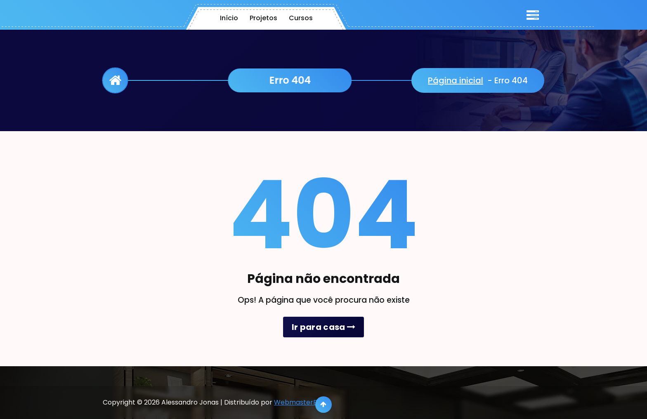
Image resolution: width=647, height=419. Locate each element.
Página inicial (455, 80)
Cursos (301, 18)
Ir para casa (323, 327)
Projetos (263, 18)
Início (229, 18)
